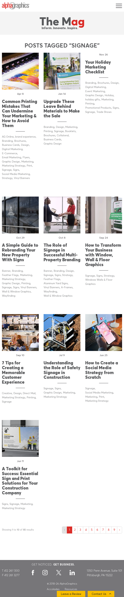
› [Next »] (119, 529)
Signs (16, 170)
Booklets (70, 131)
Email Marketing (11, 157)
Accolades (53, 589)
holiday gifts (92, 99)
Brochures (20, 141)
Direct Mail (29, 393)
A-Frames (67, 287)
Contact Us (99, 594)
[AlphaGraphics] (16, 5)
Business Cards (11, 145)
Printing (48, 131)
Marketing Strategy (13, 165)
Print (29, 165)
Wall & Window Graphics (16, 291)
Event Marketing (95, 91)
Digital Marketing (12, 149)
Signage (7, 170)
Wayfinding (8, 296)
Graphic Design (11, 161)
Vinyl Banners (22, 178)
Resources (71, 589)
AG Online (8, 136)
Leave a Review (71, 594)
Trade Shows (104, 112)
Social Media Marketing (16, 174)
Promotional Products (98, 108)
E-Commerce (9, 153)
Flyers (26, 157)
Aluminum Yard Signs (56, 283)
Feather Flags (10, 275)
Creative (7, 393)
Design (25, 145)
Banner (6, 271)
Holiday (109, 95)
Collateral (63, 135)
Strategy (7, 178)
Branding (7, 141)
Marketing (27, 161)
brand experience (25, 136)
